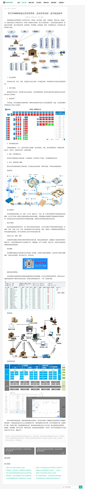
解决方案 (33, 2)
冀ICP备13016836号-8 (8, 486)
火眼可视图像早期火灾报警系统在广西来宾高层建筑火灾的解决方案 (18, 469)
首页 (21, 2)
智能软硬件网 (23, 484)
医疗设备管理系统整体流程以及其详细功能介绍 (18, 464)
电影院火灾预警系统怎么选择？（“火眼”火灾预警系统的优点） (44, 461)
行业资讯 (40, 2)
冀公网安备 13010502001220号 (20, 486)
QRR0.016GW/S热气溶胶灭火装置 (42, 464)
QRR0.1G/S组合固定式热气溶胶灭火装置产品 (44, 458)
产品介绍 (25, 2)
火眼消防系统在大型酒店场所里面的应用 (44, 469)
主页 (8, 8)
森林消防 (55, 2)
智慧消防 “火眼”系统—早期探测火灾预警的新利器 (18, 461)
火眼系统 (63, 2)
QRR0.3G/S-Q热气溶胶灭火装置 (15, 458)
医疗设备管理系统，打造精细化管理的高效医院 (44, 466)
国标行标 (48, 2)
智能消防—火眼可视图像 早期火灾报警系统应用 (18, 466)
